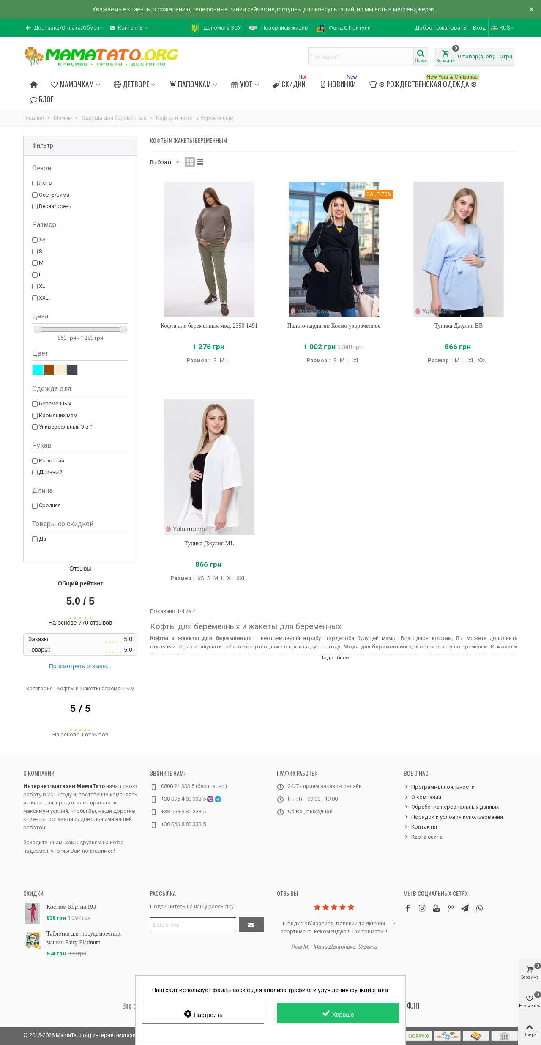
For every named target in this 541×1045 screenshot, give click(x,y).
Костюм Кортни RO (71, 907)
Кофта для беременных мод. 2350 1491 (209, 326)
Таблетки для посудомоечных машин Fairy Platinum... (83, 938)
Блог (42, 98)
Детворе (131, 83)
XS (42, 239)
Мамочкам (72, 83)
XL (42, 286)
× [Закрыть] (531, 9)
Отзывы (287, 893)
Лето (45, 183)
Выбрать (165, 162)
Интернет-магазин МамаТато (64, 786)
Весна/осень (55, 206)
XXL (44, 298)
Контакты (420, 827)
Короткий (51, 460)
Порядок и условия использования (453, 817)
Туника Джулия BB (458, 326)
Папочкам (190, 83)
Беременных (55, 403)
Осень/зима (54, 194)
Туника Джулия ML (209, 543)
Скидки (290, 82)
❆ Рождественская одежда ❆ (424, 82)
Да (42, 539)
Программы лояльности (439, 787)
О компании (39, 773)
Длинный (51, 472)
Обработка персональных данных (451, 807)
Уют (241, 83)
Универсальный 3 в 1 (66, 427)
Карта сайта (423, 837)
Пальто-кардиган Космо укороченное (333, 326)
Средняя (50, 505)
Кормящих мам (58, 415)
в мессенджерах (411, 9)
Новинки (338, 82)
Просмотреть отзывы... (80, 666)
